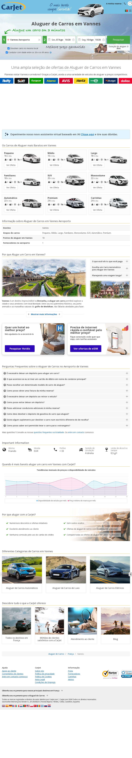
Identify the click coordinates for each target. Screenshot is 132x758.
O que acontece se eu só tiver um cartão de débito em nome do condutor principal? (46, 379)
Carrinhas (72, 676)
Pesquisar (118, 39)
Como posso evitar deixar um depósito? (25, 402)
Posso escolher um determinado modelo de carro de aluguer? (36, 385)
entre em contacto (76, 432)
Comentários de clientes (12, 673)
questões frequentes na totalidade (49, 432)
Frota (70, 671)
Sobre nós (39, 671)
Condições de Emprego (45, 682)
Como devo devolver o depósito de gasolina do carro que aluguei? (38, 414)
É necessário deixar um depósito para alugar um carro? (33, 373)
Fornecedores (74, 673)
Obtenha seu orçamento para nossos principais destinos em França (30, 690)
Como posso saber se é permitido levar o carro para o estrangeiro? (38, 425)
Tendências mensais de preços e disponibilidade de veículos (66, 470)
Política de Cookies (43, 676)
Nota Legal (40, 679)
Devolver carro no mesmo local (24, 48)
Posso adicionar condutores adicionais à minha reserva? (33, 408)
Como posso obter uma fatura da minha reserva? (30, 390)
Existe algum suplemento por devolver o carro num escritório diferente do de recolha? (48, 419)
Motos (71, 679)
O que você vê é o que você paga (107, 261)
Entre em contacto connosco (15, 676)
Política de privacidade (45, 673)
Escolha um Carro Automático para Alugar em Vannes (106, 268)
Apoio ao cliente (9, 671)
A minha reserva (113, 3)
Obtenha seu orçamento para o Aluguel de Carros (23, 695)
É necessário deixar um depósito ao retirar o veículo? (32, 396)
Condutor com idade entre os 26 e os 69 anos (30, 52)
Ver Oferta (10, 165)
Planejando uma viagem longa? (107, 275)
